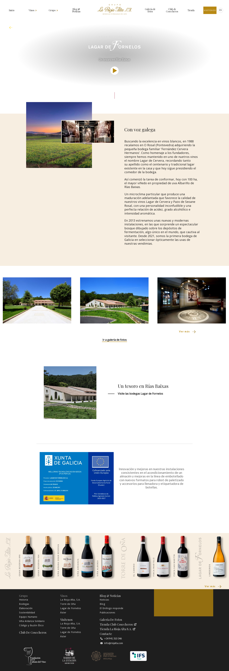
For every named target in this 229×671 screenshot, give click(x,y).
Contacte (106, 634)
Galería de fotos (150, 10)
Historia (23, 599)
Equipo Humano (28, 617)
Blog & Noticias (76, 10)
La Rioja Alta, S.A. (70, 599)
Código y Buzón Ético (31, 625)
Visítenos (210, 10)
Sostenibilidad (27, 612)
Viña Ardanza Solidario (32, 621)
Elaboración (26, 608)
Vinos (32, 10)
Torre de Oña (68, 604)
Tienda (191, 10)
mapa (11, 27)
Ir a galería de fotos (114, 340)
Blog (102, 604)
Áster (63, 612)
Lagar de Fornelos (70, 608)
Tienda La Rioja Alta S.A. (117, 629)
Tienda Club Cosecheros (118, 624)
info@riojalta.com (111, 643)
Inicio (11, 10)
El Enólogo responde (111, 608)
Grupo (52, 10)
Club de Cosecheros (172, 10)
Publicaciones (107, 612)
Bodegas (24, 604)
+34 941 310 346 (111, 638)
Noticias (104, 599)
